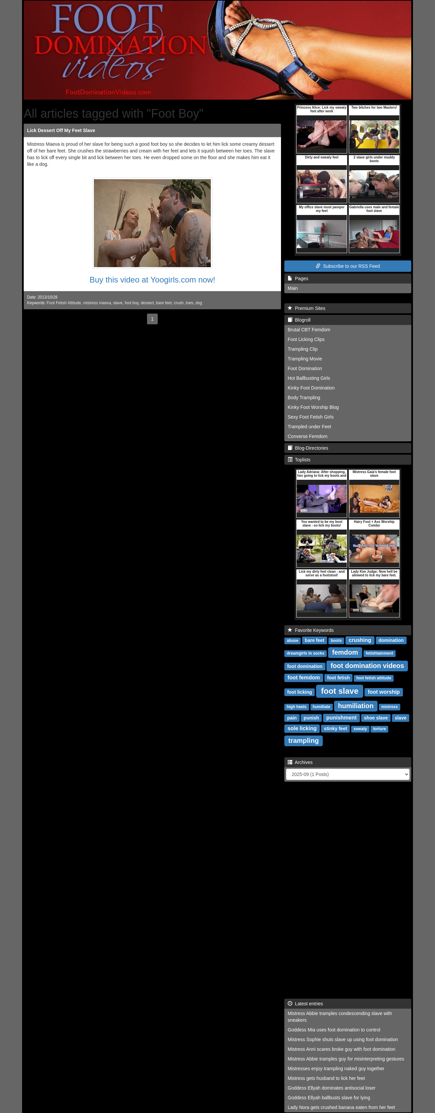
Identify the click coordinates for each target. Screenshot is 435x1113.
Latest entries (305, 1003)
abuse (292, 640)
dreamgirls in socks (305, 653)
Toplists (299, 459)
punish (311, 717)
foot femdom (304, 677)
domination (391, 640)
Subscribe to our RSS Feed (348, 266)
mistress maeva (97, 303)
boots (336, 640)
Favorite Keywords (311, 630)
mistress (389, 706)
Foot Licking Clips (306, 339)
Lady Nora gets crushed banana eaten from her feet (341, 1107)
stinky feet (335, 728)
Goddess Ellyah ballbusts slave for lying (329, 1097)
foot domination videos (367, 665)
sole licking (302, 728)
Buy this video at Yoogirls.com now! (152, 279)
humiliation (356, 705)
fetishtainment (379, 653)
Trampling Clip (303, 349)
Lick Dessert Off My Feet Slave (61, 130)
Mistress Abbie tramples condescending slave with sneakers (340, 1017)
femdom (345, 652)
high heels (296, 706)
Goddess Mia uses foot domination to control (334, 1029)
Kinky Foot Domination (311, 388)
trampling (303, 740)
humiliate (321, 706)
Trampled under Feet (309, 426)
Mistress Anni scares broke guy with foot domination (341, 1049)
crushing (360, 640)
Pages (298, 278)
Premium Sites (306, 308)
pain (292, 717)
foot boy (131, 303)
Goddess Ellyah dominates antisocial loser (332, 1088)
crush (178, 303)
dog (198, 303)
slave (118, 303)
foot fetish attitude (373, 678)
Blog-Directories (308, 448)
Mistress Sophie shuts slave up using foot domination (343, 1039)
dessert (147, 303)
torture (379, 729)
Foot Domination (305, 368)
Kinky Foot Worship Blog (313, 407)
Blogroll (299, 320)
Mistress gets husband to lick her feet (326, 1078)
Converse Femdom (307, 436)
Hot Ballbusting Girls (309, 378)
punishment (341, 717)
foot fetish (338, 677)
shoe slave (376, 717)
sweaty (360, 729)
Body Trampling (304, 397)
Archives (300, 762)
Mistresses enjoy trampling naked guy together (336, 1068)
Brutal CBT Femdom (309, 329)
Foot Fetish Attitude (64, 303)
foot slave (339, 690)
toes (189, 303)
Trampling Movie (305, 358)
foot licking (299, 692)
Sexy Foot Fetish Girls (311, 417)
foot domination (304, 666)
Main (293, 288)
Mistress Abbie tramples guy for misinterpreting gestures (346, 1059)
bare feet (164, 303)
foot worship (384, 692)
